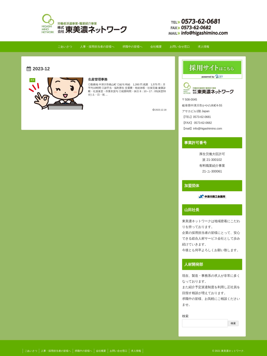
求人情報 (136, 350)
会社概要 (101, 350)
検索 (185, 316)
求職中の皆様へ (83, 350)
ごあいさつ (31, 350)
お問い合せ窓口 (118, 350)
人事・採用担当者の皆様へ (56, 350)
